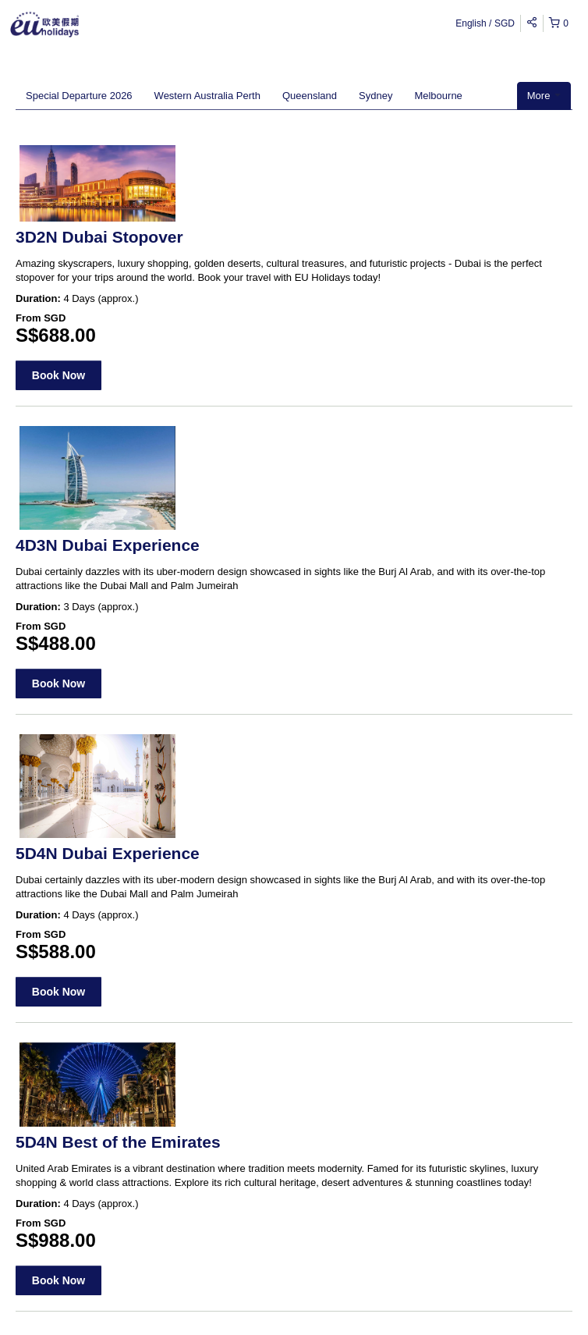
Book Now (58, 375)
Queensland (309, 95)
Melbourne (438, 95)
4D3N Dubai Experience (108, 545)
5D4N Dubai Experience (108, 853)
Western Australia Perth (207, 95)
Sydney (375, 95)
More (544, 95)
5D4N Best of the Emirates (118, 1142)
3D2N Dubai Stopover (99, 237)
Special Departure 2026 (79, 95)
